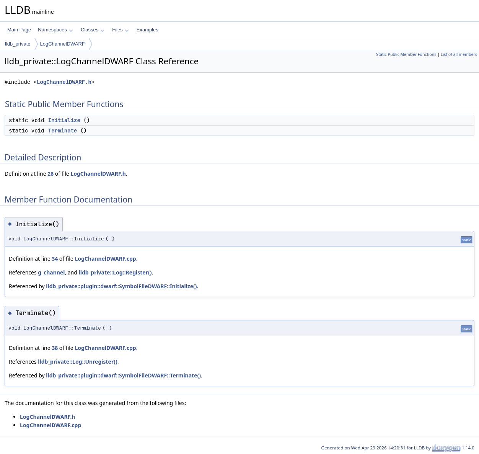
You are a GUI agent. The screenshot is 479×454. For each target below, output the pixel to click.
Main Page (19, 30)
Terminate (62, 130)
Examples (147, 30)
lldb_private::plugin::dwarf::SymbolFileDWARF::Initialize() (121, 286)
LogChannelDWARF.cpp (105, 258)
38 (55, 347)
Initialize (64, 120)
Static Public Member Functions (406, 54)
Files (120, 30)
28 (50, 173)
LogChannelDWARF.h (64, 82)
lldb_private (18, 44)
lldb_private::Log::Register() (115, 272)
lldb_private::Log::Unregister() (77, 361)
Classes (92, 30)
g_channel (51, 272)
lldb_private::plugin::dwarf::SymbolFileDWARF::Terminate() (123, 375)
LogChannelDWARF (62, 44)
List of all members (459, 54)
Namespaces (55, 30)
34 (55, 258)
